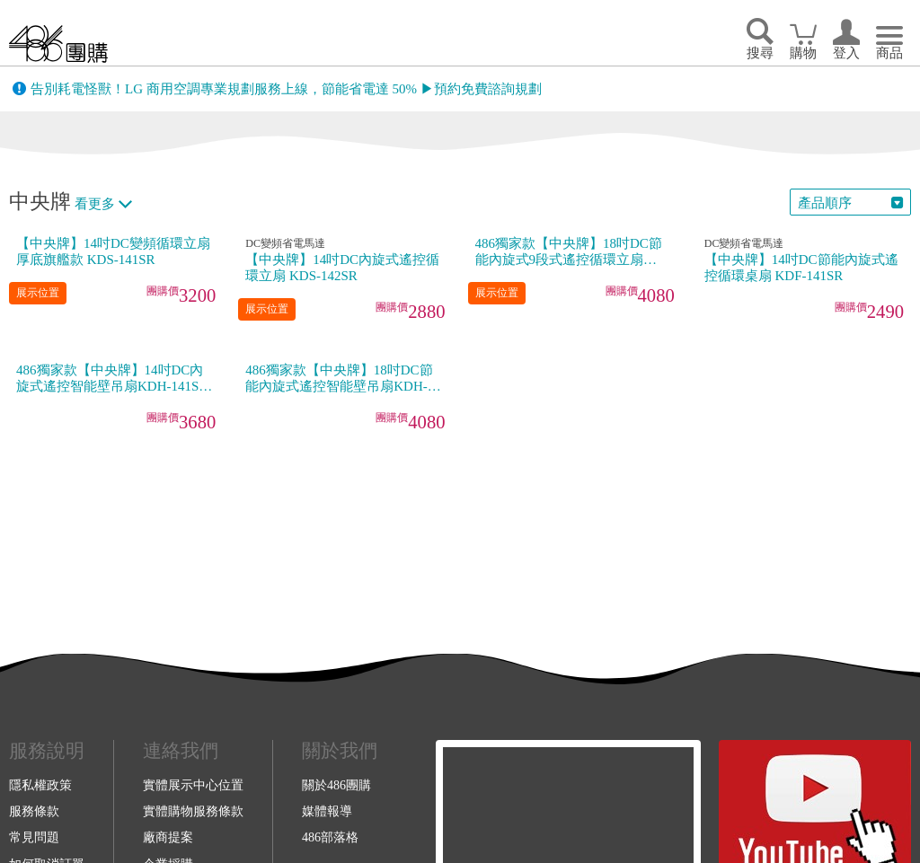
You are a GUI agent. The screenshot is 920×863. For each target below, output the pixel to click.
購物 (803, 53)
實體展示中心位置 (193, 785)
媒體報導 (327, 811)
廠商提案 (168, 837)
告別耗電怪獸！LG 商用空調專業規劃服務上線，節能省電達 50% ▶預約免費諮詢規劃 (286, 89)
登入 (846, 53)
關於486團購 (336, 785)
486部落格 (330, 837)
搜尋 (760, 53)
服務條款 (34, 811)
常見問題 (34, 837)
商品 (889, 53)
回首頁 (58, 43)
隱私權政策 (40, 785)
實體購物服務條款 (193, 811)
